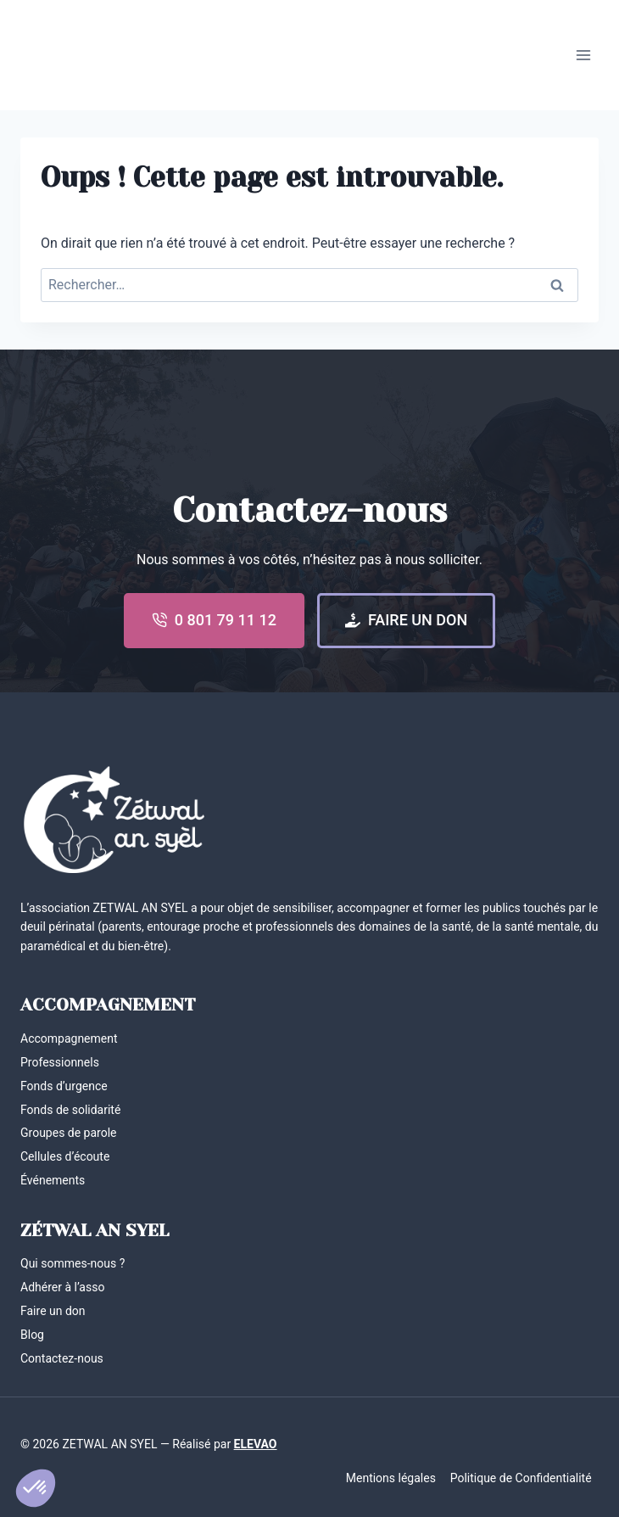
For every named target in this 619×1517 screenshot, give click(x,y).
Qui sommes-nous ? (72, 1263)
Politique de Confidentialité (521, 1478)
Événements (52, 1180)
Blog (32, 1334)
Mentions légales (391, 1478)
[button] (35, 1488)
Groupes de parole (68, 1132)
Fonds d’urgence (64, 1086)
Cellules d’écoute (64, 1156)
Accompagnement (69, 1038)
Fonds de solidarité (70, 1110)
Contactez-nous (61, 1358)
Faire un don (53, 1311)
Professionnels (59, 1062)
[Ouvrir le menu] (583, 55)
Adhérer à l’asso (62, 1287)
